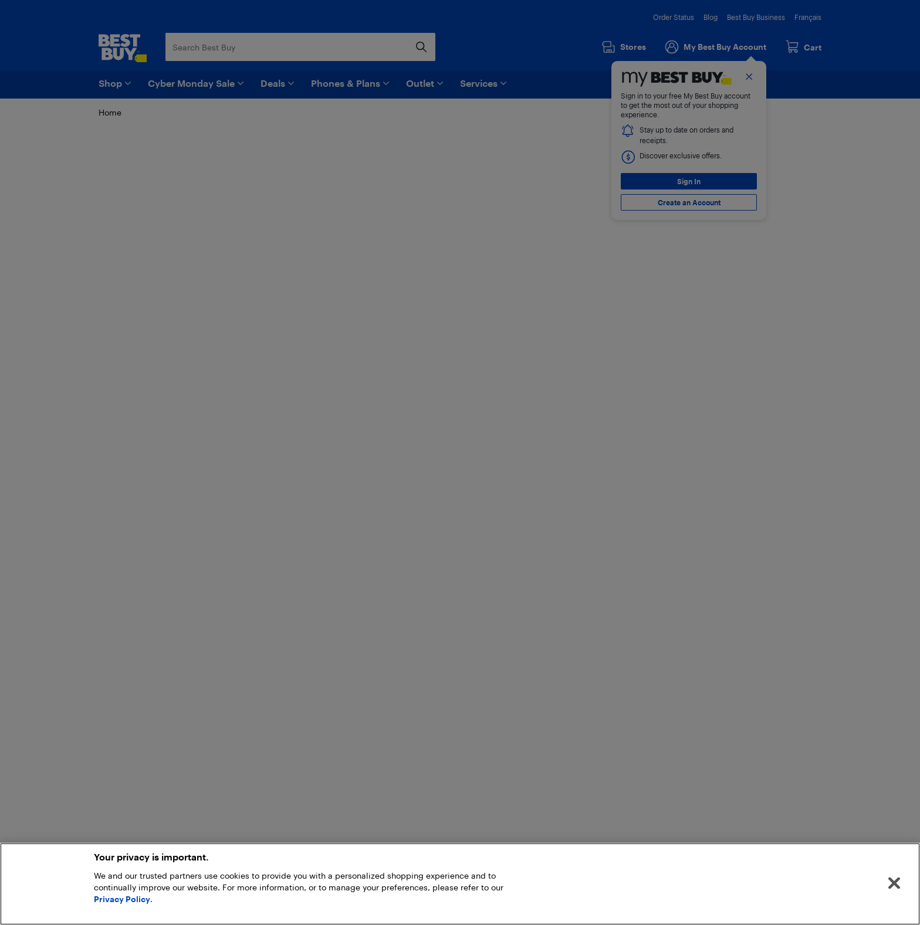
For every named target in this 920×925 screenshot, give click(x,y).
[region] (460, 884)
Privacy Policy (122, 899)
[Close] (894, 883)
